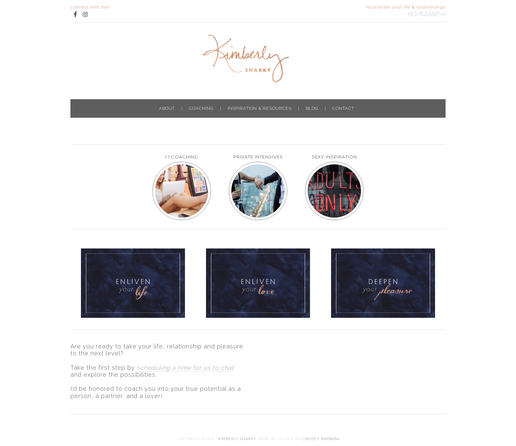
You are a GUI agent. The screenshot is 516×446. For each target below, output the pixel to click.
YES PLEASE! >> (426, 14)
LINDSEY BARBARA (320, 439)
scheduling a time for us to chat (185, 367)
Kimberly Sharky (258, 58)
